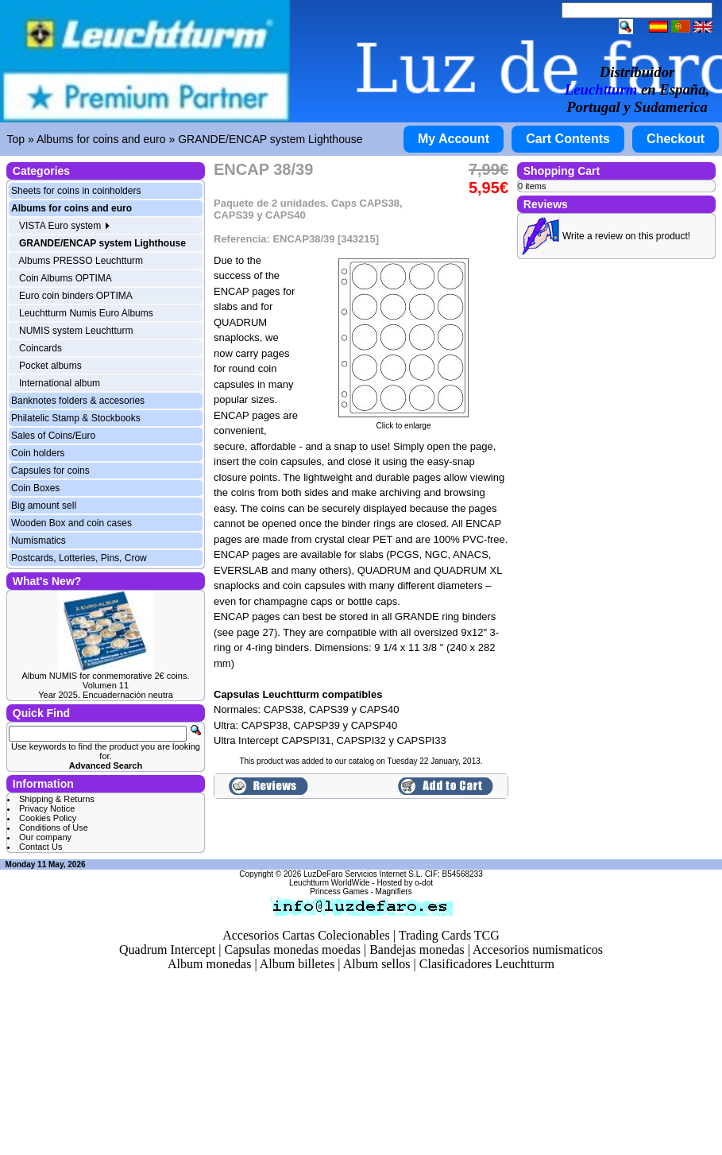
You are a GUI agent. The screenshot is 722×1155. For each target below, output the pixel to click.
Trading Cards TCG (449, 935)
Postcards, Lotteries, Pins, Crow (79, 558)
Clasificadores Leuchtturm (486, 964)
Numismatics (38, 540)
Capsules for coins (50, 470)
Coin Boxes (35, 488)
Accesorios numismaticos (538, 949)
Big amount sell (43, 505)
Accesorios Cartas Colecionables (306, 935)
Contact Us (40, 846)
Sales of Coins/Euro (53, 435)
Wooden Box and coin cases (71, 523)
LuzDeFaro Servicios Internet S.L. (363, 874)
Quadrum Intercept (167, 949)
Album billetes (297, 964)
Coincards (40, 348)
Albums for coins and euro (101, 139)
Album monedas (209, 964)
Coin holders (37, 453)
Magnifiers (394, 891)
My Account (453, 138)
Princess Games (339, 891)
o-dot (424, 882)
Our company (45, 837)
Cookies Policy (47, 818)
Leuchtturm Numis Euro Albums (86, 313)
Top (16, 139)
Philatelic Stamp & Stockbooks (76, 418)
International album (59, 383)
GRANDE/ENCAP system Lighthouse (270, 139)
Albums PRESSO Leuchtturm (80, 260)
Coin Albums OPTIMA (65, 278)
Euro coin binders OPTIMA (76, 295)
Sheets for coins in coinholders (76, 190)
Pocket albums (50, 365)
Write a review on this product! (626, 236)
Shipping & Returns (57, 799)
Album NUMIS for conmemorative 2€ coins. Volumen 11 (106, 680)
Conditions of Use (53, 827)
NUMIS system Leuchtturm (76, 330)
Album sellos (377, 964)
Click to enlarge (403, 422)
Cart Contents (568, 138)
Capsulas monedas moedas (292, 949)
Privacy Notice (47, 808)
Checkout (676, 138)
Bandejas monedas (417, 949)
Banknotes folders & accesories (78, 400)
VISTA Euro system (64, 225)
